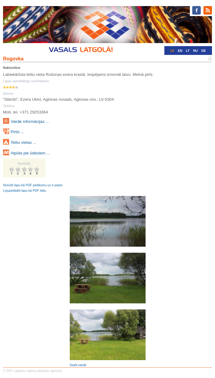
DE (203, 50)
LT (188, 50)
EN (180, 50)
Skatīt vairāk (78, 365)
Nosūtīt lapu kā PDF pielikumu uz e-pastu (32, 185)
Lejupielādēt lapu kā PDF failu (24, 190)
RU (195, 50)
